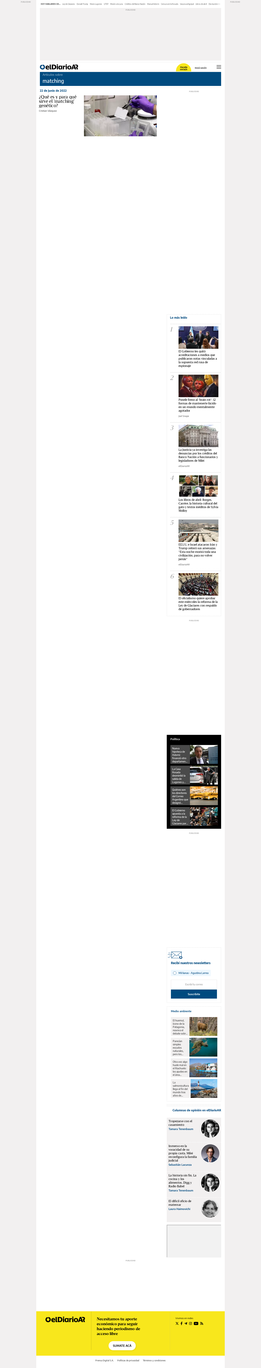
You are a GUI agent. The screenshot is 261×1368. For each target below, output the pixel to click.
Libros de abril (201, 4)
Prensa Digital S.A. (104, 1360)
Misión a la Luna (116, 4)
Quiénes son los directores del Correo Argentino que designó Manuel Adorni (180, 796)
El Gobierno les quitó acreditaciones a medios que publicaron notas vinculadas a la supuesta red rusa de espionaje (198, 358)
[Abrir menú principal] (219, 67)
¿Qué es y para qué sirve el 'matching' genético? (57, 101)
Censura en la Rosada (169, 4)
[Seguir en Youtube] (196, 1323)
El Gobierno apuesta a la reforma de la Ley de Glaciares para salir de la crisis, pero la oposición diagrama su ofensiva (179, 817)
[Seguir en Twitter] (177, 1323)
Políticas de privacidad (128, 1360)
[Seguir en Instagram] (190, 1323)
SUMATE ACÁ (122, 1346)
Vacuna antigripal (187, 4)
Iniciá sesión (201, 68)
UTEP (106, 4)
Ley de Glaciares (68, 4)
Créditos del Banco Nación (135, 4)
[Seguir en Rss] (201, 1323)
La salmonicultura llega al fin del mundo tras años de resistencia (181, 1089)
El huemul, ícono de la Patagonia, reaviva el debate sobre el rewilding (180, 1027)
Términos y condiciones (154, 1360)
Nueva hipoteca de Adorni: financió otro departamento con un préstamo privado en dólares (180, 755)
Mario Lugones (96, 4)
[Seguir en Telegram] (185, 1323)
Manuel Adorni (153, 4)
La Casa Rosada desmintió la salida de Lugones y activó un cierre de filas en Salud (179, 775)
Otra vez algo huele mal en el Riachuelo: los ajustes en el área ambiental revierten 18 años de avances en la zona (180, 1068)
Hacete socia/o (183, 68)
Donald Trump (82, 4)
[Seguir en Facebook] (182, 1323)
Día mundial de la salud (218, 4)
